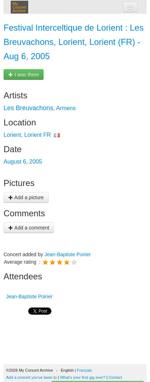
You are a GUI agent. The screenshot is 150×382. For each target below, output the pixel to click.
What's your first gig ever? (82, 377)
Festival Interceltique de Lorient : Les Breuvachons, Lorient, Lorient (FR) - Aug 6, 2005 (74, 42)
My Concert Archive (19, 7)
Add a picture (26, 197)
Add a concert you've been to (31, 377)
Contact (115, 377)
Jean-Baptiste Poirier (67, 254)
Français (84, 370)
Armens (66, 108)
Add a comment (28, 228)
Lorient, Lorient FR (27, 135)
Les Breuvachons (28, 108)
